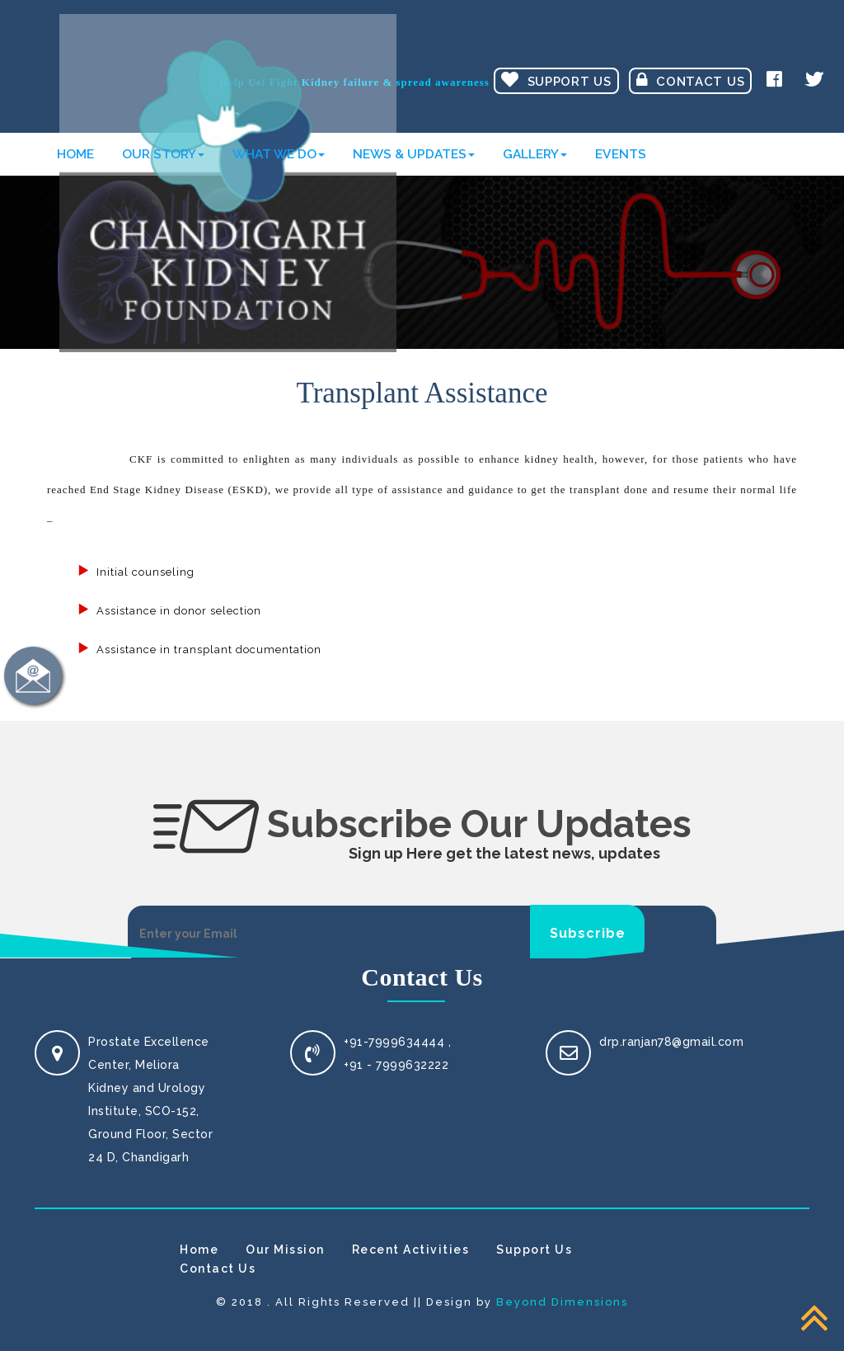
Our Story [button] (163, 154)
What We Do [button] (278, 154)
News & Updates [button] (414, 154)
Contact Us (690, 80)
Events (620, 154)
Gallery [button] (535, 154)
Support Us (556, 80)
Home (75, 154)
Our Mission (285, 1249)
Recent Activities (411, 1249)
